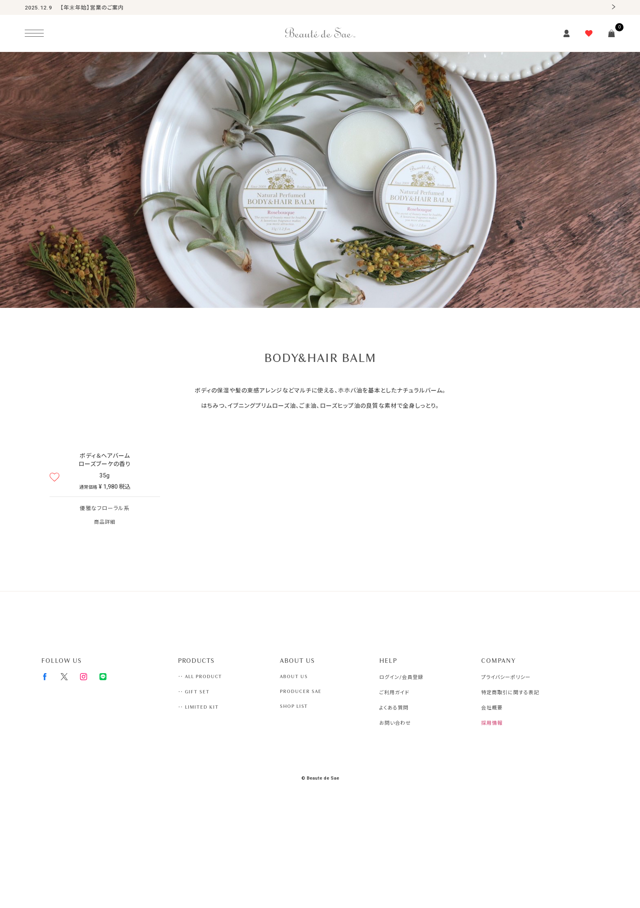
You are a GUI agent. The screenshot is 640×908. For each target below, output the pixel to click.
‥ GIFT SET (194, 691)
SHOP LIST (294, 706)
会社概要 (492, 708)
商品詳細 (105, 522)
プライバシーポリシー (506, 677)
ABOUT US (294, 676)
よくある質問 (394, 708)
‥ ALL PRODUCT (200, 676)
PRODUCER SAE (300, 691)
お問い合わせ (395, 723)
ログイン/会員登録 (401, 677)
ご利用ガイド (394, 692)
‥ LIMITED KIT (198, 707)
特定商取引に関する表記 (510, 692)
